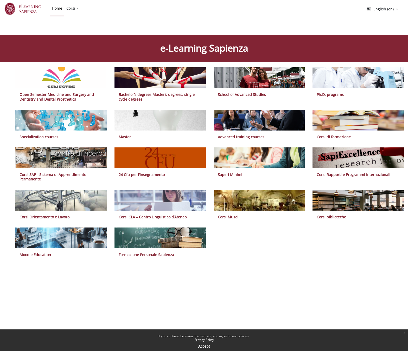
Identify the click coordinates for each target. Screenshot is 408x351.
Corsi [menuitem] (70, 8)
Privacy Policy (204, 339)
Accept (204, 346)
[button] (382, 9)
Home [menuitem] (57, 8)
